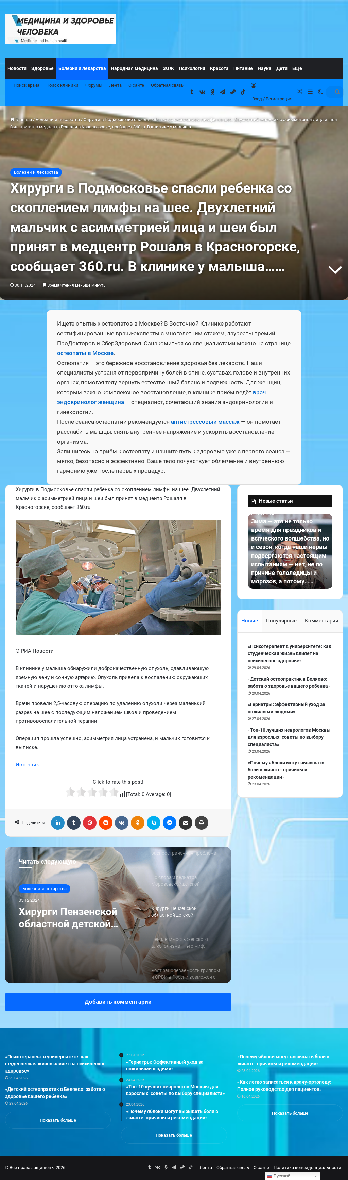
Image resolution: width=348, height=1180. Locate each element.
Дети (282, 68)
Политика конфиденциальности (307, 1167)
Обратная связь (167, 85)
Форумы (93, 85)
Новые (249, 621)
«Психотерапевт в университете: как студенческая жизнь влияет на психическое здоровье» (289, 653)
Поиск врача (26, 85)
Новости (17, 68)
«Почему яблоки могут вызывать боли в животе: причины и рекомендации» (286, 770)
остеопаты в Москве (85, 353)
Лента (115, 85)
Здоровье (42, 68)
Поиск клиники (62, 85)
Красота (219, 68)
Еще (297, 68)
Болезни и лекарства (82, 68)
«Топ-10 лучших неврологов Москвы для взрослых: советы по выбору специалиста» (289, 737)
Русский (278, 1176)
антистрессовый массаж (205, 421)
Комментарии (321, 621)
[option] (118, 915)
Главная (21, 119)
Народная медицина (134, 68)
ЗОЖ (168, 68)
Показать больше (58, 1120)
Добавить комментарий (118, 1001)
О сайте (136, 85)
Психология (192, 68)
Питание (243, 68)
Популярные (281, 621)
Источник (27, 765)
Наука (265, 68)
